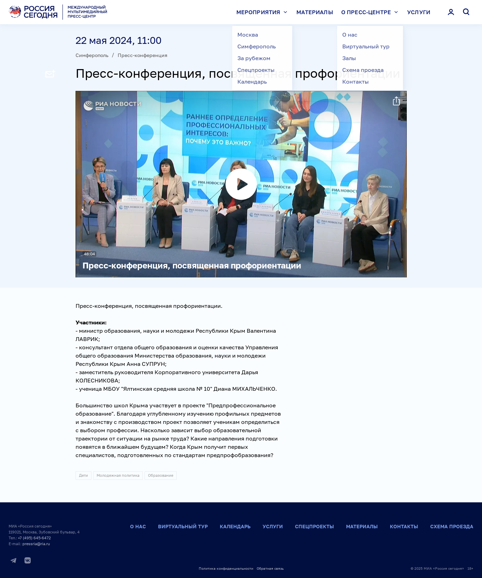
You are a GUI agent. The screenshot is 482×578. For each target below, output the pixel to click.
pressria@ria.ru (36, 543)
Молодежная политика (118, 475)
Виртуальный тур (183, 526)
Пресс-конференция (142, 55)
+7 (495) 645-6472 (34, 538)
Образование (160, 475)
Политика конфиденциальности (226, 568)
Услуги (418, 12)
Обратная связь (270, 568)
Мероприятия (263, 12)
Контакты (404, 526)
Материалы (314, 12)
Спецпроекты (314, 526)
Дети (83, 475)
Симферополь (92, 55)
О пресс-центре (371, 12)
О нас (138, 526)
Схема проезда (451, 526)
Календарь (235, 526)
